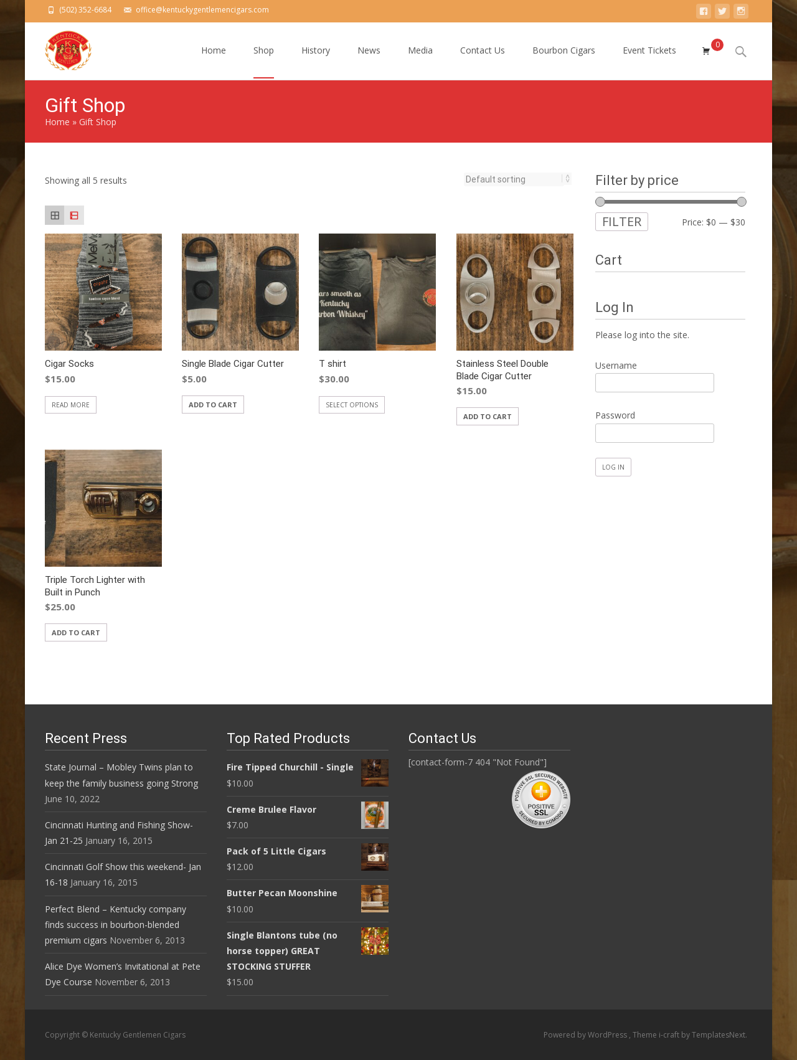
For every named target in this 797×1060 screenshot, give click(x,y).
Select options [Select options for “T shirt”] (352, 404)
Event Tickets (649, 61)
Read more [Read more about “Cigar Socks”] (71, 404)
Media (420, 61)
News (368, 61)
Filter (621, 221)
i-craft (670, 1034)
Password (615, 415)
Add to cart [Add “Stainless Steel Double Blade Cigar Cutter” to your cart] (487, 416)
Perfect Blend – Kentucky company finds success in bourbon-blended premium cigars (115, 924)
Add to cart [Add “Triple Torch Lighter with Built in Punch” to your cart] (76, 632)
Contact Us (482, 61)
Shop (263, 61)
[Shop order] (514, 179)
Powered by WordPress (586, 1034)
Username (616, 365)
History (315, 61)
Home (213, 61)
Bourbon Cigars (563, 61)
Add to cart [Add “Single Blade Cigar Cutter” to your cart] (213, 404)
